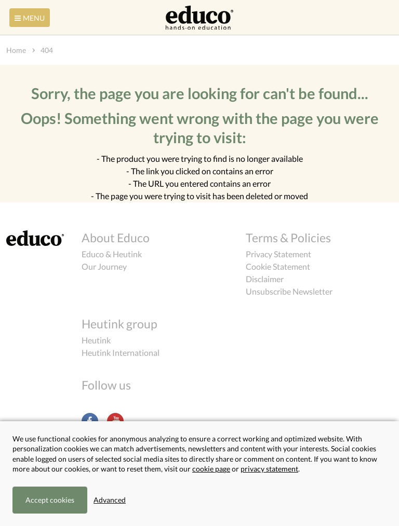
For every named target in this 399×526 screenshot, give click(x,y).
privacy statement (269, 468)
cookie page (211, 468)
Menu (28, 17)
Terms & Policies (288, 237)
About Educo (116, 237)
